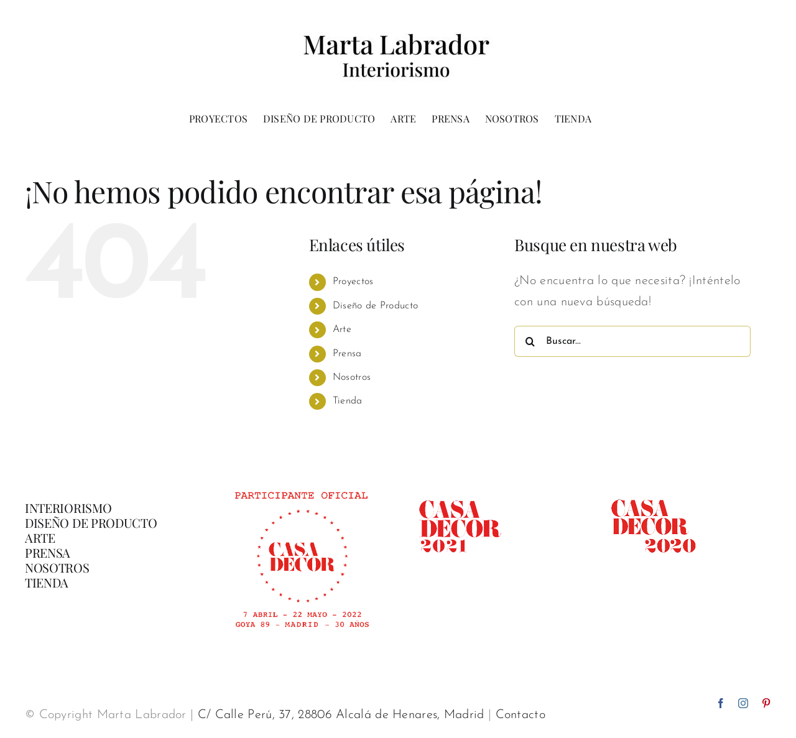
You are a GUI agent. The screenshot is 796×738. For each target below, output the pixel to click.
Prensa (347, 354)
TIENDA (46, 582)
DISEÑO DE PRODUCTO (91, 522)
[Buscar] (529, 341)
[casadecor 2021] (459, 486)
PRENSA (47, 552)
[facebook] (721, 703)
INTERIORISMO (68, 507)
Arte (342, 329)
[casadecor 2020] (653, 486)
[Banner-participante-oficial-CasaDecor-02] (301, 486)
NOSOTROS (57, 567)
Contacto (520, 715)
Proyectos (353, 282)
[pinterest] (766, 703)
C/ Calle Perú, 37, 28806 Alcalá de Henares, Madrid (341, 715)
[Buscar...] (632, 341)
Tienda (348, 401)
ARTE (40, 537)
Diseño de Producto (375, 306)
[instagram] (743, 703)
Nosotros (352, 377)
